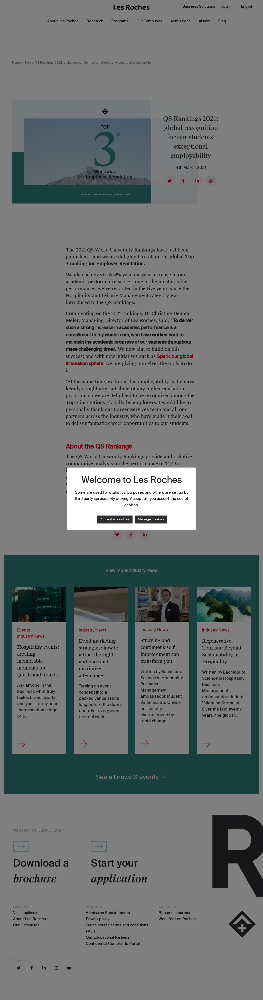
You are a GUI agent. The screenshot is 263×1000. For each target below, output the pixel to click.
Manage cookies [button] (151, 519)
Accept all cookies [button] (114, 519)
